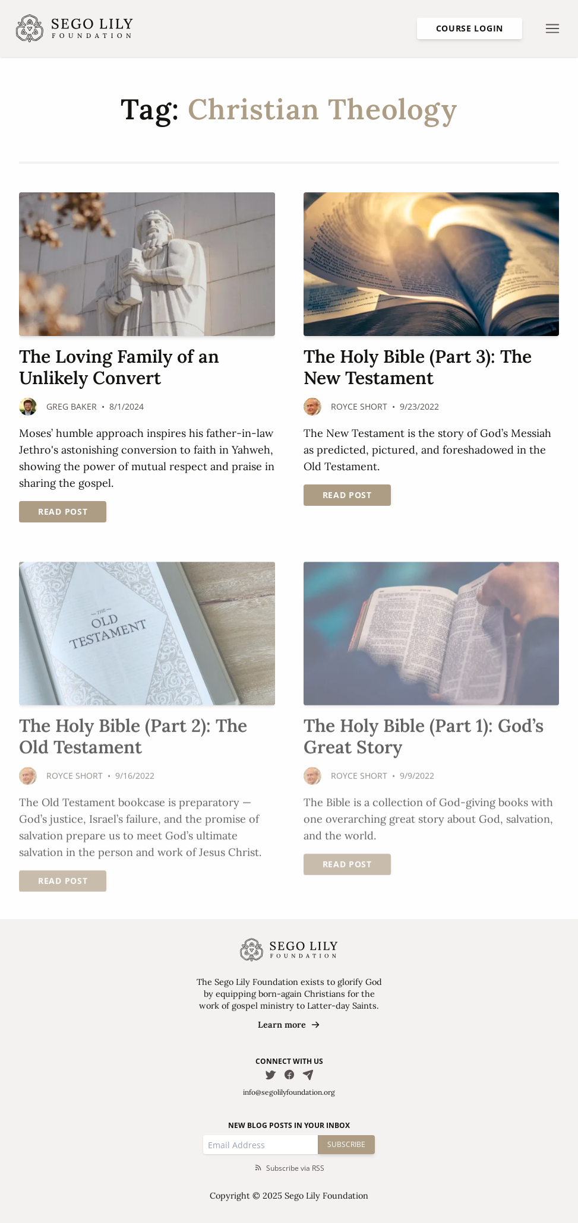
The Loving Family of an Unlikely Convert (119, 367)
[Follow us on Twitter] (270, 1075)
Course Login (469, 28)
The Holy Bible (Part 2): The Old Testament (133, 737)
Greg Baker (71, 406)
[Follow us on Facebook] (289, 1075)
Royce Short (359, 406)
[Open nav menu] (552, 28)
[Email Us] (308, 1075)
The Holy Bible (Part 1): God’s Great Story (424, 737)
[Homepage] (74, 28)
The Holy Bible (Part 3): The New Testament (418, 367)
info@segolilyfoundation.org (289, 1092)
